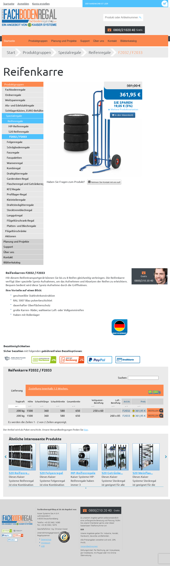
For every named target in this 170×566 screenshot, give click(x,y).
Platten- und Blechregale (21, 225)
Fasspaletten (14, 157)
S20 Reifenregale (18, 131)
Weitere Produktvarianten (124, 109)
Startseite (8, 3)
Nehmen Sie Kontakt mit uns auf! (104, 182)
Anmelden (23, 3)
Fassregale (13, 152)
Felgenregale (14, 141)
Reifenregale (100, 52)
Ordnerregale (13, 94)
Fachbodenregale (15, 89)
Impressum (45, 542)
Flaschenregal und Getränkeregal (26, 183)
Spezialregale (69, 52)
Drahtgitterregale (17, 173)
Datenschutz (46, 539)
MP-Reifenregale (18, 126)
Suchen (138, 378)
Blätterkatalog (128, 41)
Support (84, 41)
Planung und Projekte (64, 41)
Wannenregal (15, 162)
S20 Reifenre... (19, 473)
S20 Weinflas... (143, 473)
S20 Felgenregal (51, 473)
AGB (43, 546)
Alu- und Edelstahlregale (19, 105)
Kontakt (112, 41)
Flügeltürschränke (15, 231)
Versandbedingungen (89, 546)
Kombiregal (13, 168)
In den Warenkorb (122, 115)
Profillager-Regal (17, 194)
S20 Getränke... (112, 473)
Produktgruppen (38, 41)
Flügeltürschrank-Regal (20, 220)
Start (11, 52)
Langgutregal (14, 215)
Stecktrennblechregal (19, 210)
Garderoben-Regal (17, 178)
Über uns (98, 41)
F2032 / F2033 (130, 52)
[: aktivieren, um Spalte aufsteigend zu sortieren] (30, 406)
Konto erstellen (41, 3)
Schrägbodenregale (18, 147)
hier (86, 429)
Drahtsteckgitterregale (20, 204)
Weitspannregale (15, 100)
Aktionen (10, 236)
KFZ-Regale (13, 189)
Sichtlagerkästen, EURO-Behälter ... (26, 110)
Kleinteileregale (16, 199)
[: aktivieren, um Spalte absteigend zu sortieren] (17, 406)
